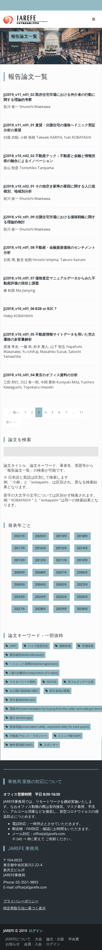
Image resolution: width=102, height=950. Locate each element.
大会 (38, 939)
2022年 (82, 585)
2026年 (82, 597)
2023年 (19, 597)
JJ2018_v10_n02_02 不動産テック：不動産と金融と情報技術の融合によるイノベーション (49, 158)
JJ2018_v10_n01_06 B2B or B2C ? (30, 308)
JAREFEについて (18, 939)
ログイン (36, 930)
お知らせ (13, 944)
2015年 (61, 548)
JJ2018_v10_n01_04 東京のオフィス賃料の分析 (41, 374)
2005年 (19, 585)
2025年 (61, 597)
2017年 (19, 548)
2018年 (82, 536)
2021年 (19, 536)
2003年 (61, 585)
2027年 (19, 609)
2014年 (82, 548)
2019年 (61, 536)
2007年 (61, 572)
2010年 (82, 560)
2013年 (19, 560)
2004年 (40, 585)
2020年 (40, 536)
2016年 (40, 548)
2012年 (40, 560)
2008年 (40, 572)
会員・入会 (33, 944)
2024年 (40, 597)
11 (81, 412)
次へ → (11, 422)
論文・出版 (55, 939)
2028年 (40, 609)
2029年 (61, 609)
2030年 (82, 609)
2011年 (61, 560)
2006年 (82, 572)
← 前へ (14, 412)
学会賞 (73, 939)
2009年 (19, 572)
